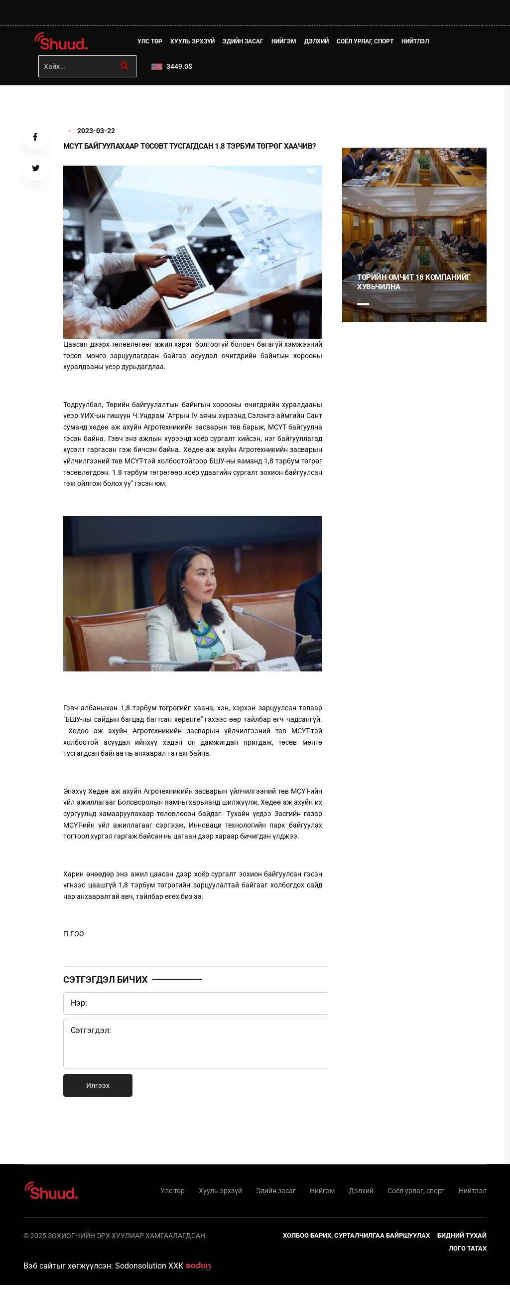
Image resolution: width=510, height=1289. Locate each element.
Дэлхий (319, 42)
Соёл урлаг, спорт (368, 42)
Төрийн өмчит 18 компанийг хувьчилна (414, 284)
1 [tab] (363, 109)
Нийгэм (286, 42)
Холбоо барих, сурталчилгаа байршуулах (356, 1239)
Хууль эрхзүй (195, 42)
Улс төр (152, 42)
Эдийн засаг (246, 42)
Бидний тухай (462, 1239)
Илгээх (98, 1087)
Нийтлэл (418, 42)
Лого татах (468, 1252)
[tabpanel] (414, 237)
